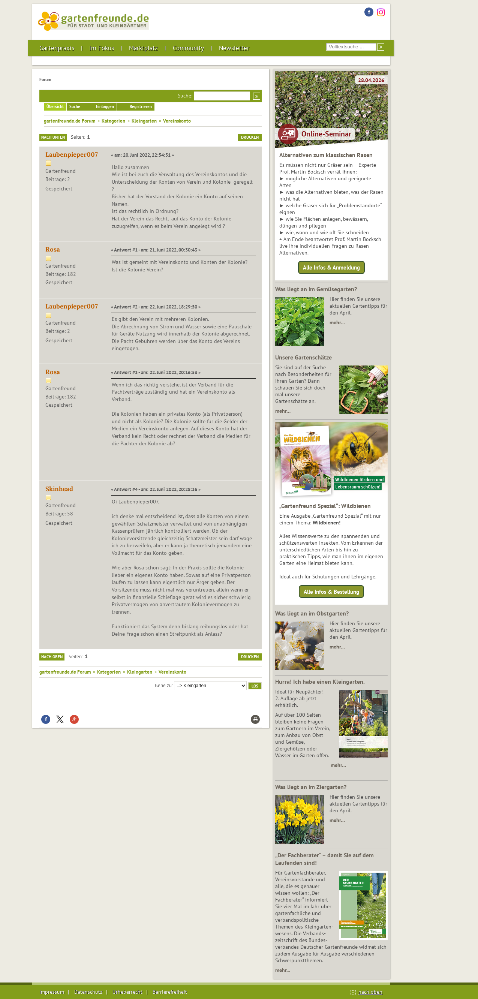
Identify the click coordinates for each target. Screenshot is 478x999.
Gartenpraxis (56, 48)
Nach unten (53, 137)
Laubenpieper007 (71, 154)
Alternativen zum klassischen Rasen (326, 155)
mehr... (282, 970)
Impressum (51, 992)
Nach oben (52, 656)
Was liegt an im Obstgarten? (312, 613)
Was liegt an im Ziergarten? (310, 787)
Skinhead (59, 489)
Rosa (52, 249)
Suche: (185, 95)
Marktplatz (143, 48)
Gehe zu (163, 685)
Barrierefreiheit (170, 992)
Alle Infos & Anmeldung (331, 267)
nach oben (370, 992)
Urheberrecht (127, 992)
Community (188, 48)
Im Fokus (101, 48)
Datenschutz (88, 992)
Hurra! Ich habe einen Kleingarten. (320, 681)
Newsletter (234, 48)
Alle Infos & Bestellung (331, 591)
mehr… (337, 322)
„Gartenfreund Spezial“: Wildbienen (325, 505)
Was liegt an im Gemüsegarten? (316, 289)
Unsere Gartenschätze (303, 357)
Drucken (250, 137)
